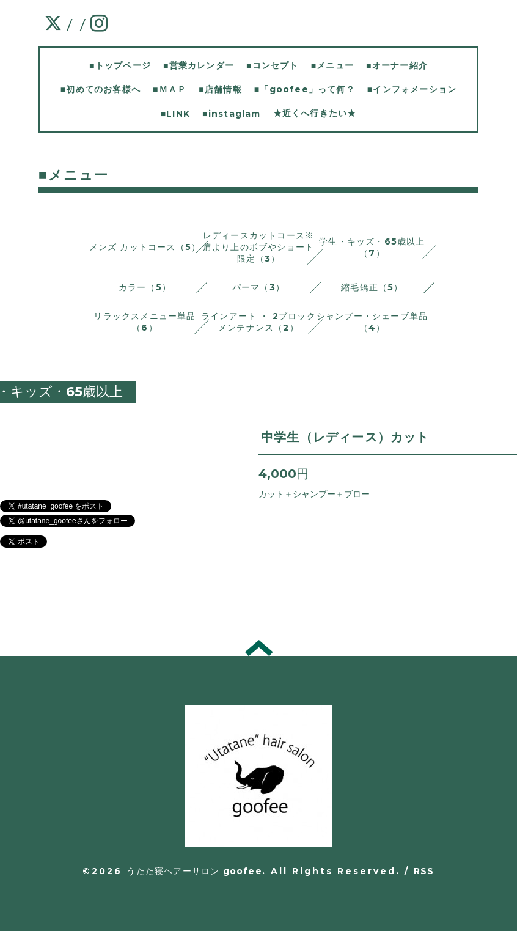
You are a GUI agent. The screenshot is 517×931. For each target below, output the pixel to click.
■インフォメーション (412, 89)
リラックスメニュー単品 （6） (145, 322)
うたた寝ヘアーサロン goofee (194, 871)
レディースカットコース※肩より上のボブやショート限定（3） (258, 247)
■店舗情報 (220, 89)
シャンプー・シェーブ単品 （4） (372, 322)
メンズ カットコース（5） (145, 246)
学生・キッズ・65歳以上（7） (372, 247)
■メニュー (332, 65)
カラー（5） (145, 287)
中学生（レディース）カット (345, 437)
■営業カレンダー (198, 65)
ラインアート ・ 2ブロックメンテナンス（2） (258, 322)
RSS (424, 871)
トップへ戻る (259, 648)
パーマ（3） (258, 287)
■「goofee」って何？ (304, 89)
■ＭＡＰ (169, 89)
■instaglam (231, 113)
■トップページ (120, 65)
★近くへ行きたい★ (315, 113)
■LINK (175, 113)
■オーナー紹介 (397, 65)
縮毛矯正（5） (372, 287)
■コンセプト (272, 65)
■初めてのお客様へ (101, 89)
